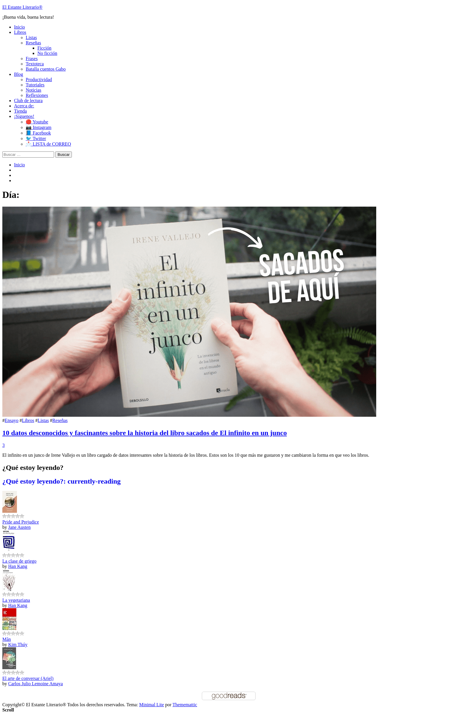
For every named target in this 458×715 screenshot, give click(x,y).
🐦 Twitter (36, 138)
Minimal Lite (151, 704)
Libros (20, 32)
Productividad (39, 79)
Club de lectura (28, 100)
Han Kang (17, 566)
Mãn (6, 639)
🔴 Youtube (37, 121)
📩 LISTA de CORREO (48, 144)
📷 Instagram (38, 127)
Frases (32, 58)
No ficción (47, 53)
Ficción (44, 48)
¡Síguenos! (24, 116)
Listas (31, 37)
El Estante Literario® (22, 7)
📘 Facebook (38, 132)
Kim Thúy (17, 644)
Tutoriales (35, 84)
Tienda (20, 111)
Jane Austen (19, 527)
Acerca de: (24, 105)
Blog (18, 74)
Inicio (19, 27)
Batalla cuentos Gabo (46, 69)
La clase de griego (19, 561)
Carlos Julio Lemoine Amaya (35, 683)
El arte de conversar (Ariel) (27, 678)
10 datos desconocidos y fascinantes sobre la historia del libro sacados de (144, 433)
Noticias (33, 90)
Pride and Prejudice (20, 521)
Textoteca (35, 63)
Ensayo (11, 420)
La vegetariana (16, 600)
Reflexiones (37, 95)
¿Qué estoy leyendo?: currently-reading (61, 481)
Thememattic (184, 704)
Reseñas (33, 42)
